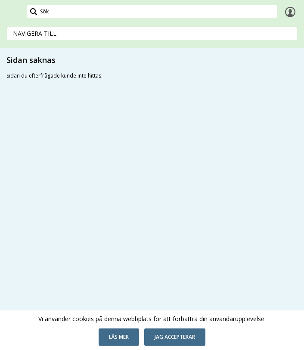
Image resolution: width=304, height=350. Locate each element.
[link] (14, 12)
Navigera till (34, 33)
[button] (119, 337)
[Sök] (152, 11)
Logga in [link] (290, 12)
